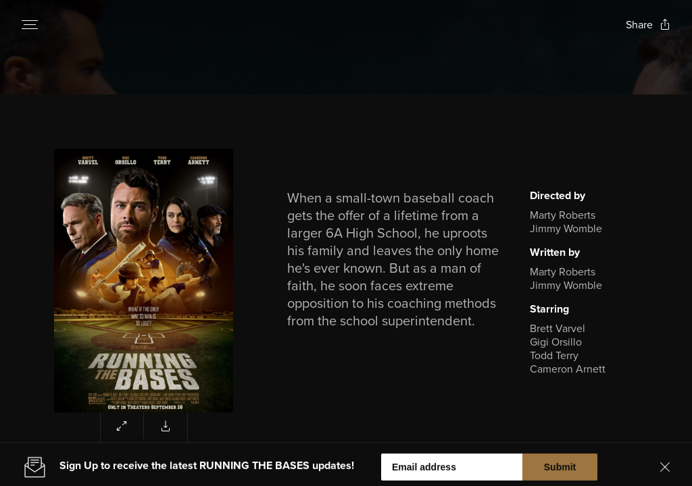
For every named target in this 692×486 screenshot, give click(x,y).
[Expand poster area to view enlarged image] (122, 425)
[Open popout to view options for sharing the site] (648, 25)
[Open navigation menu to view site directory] (30, 24)
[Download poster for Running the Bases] (165, 425)
